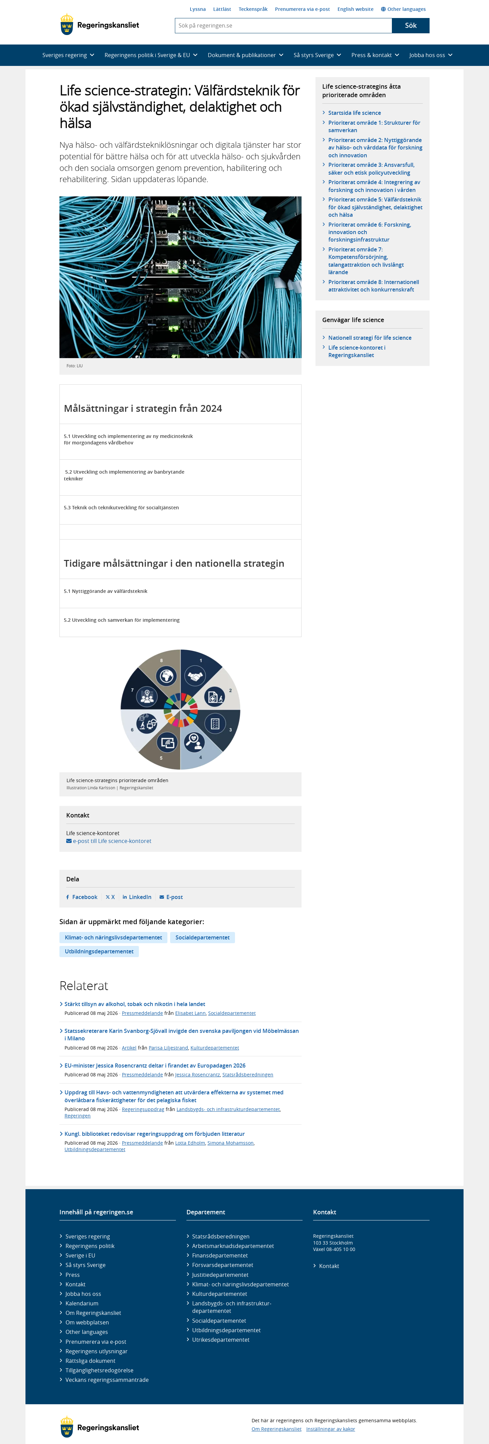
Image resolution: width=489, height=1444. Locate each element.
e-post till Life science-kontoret (112, 841)
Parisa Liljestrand (168, 1047)
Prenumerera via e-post (302, 9)
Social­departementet (219, 1320)
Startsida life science (354, 113)
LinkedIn (140, 897)
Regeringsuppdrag (143, 1109)
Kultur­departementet (219, 1294)
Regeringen (78, 1115)
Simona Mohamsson (230, 1143)
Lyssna (198, 9)
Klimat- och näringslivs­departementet (240, 1284)
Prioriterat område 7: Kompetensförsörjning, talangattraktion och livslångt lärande (366, 261)
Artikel (129, 1047)
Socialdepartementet (203, 937)
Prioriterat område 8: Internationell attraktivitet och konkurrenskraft (373, 285)
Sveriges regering (88, 1236)
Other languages (403, 9)
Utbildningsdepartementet (99, 951)
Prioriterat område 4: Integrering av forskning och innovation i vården (374, 185)
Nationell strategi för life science (370, 337)
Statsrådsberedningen (247, 1074)
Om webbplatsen (87, 1322)
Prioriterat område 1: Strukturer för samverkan (374, 126)
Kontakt (76, 1284)
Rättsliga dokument (90, 1360)
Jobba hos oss (83, 1294)
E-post (174, 897)
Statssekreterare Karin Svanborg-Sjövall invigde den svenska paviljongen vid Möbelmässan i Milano (182, 1034)
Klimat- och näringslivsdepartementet (113, 937)
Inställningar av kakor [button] (330, 1429)
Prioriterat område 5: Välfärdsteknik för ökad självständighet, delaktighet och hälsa (375, 207)
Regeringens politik (90, 1246)
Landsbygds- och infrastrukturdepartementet (228, 1109)
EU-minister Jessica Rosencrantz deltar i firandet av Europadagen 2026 (155, 1065)
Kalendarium (82, 1303)
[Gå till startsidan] (99, 24)
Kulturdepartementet (215, 1047)
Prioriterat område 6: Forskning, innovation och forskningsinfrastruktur (369, 232)
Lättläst (222, 9)
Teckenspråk (253, 9)
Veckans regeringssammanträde (107, 1380)
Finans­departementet (220, 1255)
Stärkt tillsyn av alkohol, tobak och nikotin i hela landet (135, 1004)
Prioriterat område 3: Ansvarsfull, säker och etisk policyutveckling (371, 168)
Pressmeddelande (142, 1013)
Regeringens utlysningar (97, 1351)
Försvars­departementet (222, 1265)
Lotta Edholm (190, 1143)
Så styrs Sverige (86, 1265)
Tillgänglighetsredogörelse (99, 1370)
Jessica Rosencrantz (197, 1074)
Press (73, 1275)
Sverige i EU (80, 1255)
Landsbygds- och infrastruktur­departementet (231, 1307)
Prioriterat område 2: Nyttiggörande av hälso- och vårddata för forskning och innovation (375, 147)
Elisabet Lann (190, 1013)
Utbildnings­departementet (226, 1330)
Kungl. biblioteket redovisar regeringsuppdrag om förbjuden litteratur (155, 1134)
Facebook (84, 897)
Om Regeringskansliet (93, 1313)
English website (356, 9)
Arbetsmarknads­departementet (233, 1246)
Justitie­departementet (220, 1275)
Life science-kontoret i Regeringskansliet (356, 351)
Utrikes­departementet (221, 1339)
